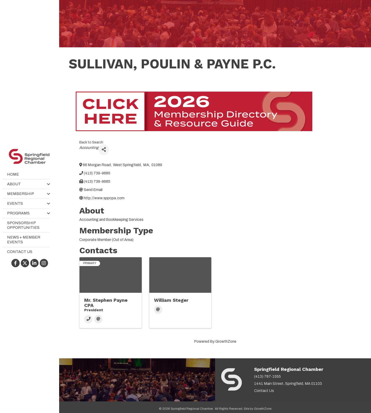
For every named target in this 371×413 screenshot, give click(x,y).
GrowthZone (225, 341)
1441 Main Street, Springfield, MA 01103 (288, 384)
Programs (18, 213)
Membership (20, 194)
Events (15, 203)
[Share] (103, 149)
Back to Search (91, 142)
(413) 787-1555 (267, 376)
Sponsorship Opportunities (23, 225)
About (14, 184)
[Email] (98, 319)
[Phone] (88, 319)
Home (13, 174)
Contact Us (19, 252)
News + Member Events (23, 239)
